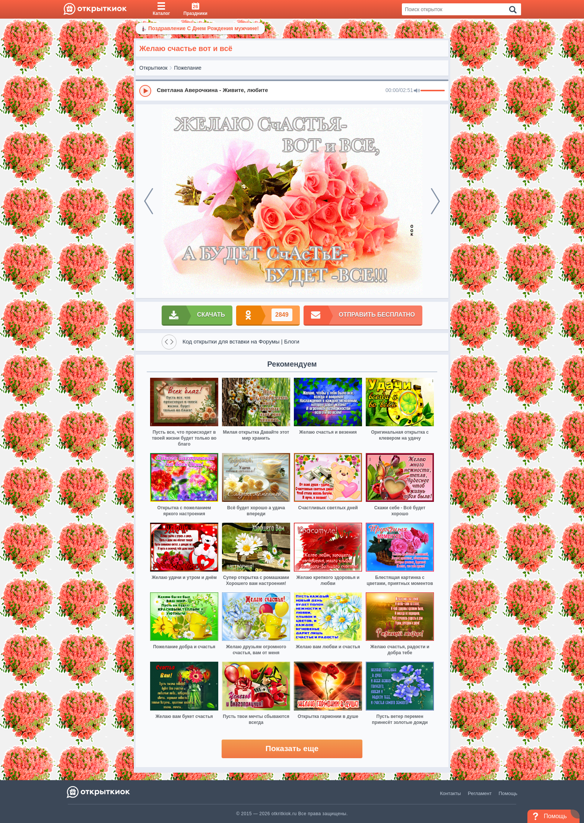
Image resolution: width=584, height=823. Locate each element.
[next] (435, 201)
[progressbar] (432, 91)
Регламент (480, 793)
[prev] (148, 201)
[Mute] (416, 91)
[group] (292, 90)
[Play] (145, 91)
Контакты (450, 793)
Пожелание (187, 68)
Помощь (508, 793)
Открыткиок (153, 68)
